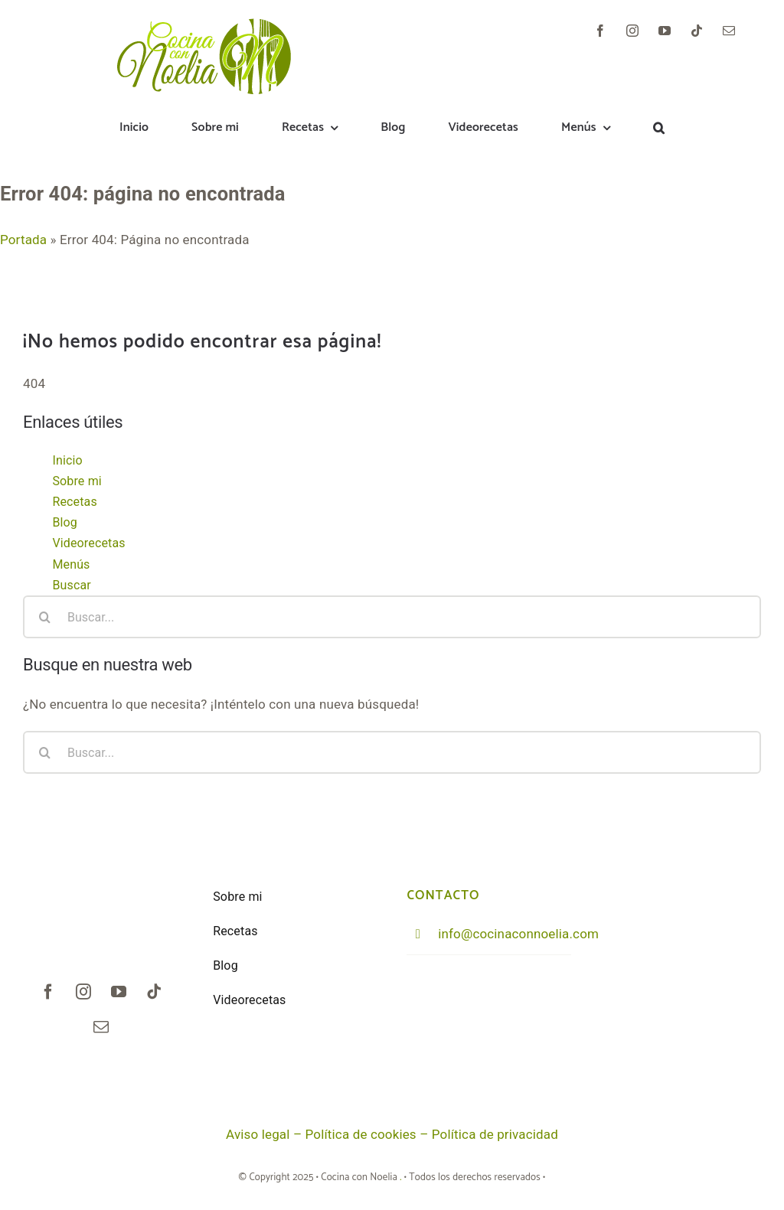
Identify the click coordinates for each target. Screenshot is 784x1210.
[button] (658, 128)
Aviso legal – (265, 1134)
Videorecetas (88, 543)
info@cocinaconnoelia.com (518, 933)
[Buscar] (44, 616)
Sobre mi (76, 481)
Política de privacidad (495, 1134)
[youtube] (664, 30)
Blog (64, 522)
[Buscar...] (392, 616)
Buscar (71, 585)
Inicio (67, 460)
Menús (71, 564)
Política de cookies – (368, 1134)
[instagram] (632, 30)
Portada (23, 239)
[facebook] (600, 30)
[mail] (729, 30)
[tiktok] (696, 30)
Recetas (74, 501)
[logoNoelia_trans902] (205, 24)
